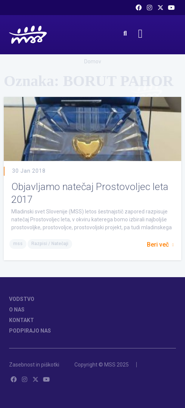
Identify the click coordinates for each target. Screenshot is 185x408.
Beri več (160, 244)
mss (18, 243)
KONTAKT (21, 320)
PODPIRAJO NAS (30, 331)
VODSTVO (21, 299)
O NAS (17, 310)
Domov (92, 61)
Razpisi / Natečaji (49, 243)
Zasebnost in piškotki (34, 365)
